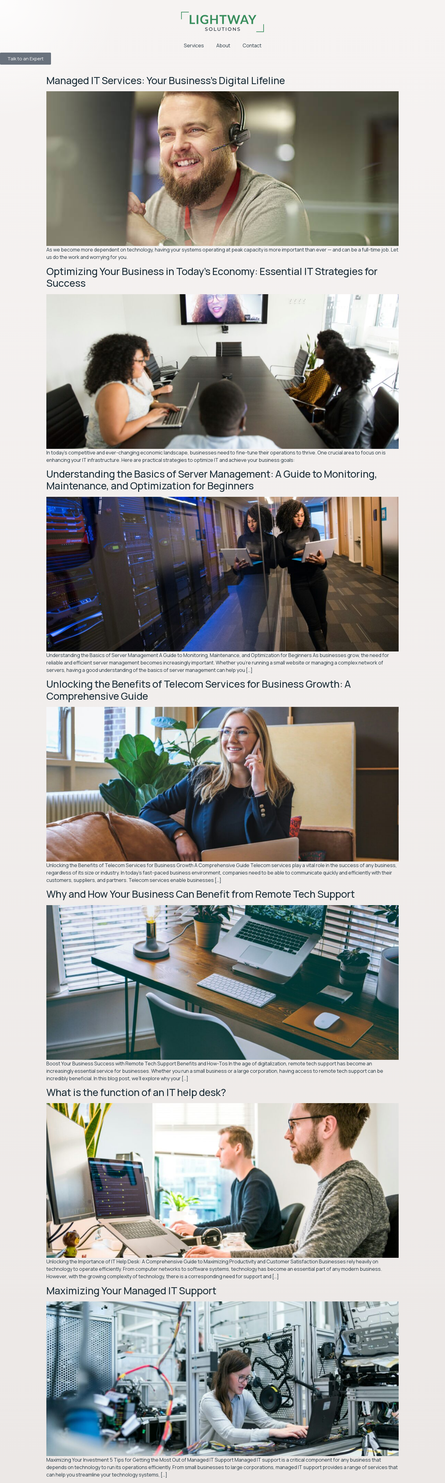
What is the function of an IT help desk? (136, 1092)
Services (194, 45)
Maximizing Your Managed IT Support (131, 1290)
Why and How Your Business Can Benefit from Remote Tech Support (200, 894)
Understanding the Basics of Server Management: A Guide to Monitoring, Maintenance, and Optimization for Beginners (211, 479)
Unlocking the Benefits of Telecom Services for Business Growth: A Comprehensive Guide (198, 690)
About (223, 45)
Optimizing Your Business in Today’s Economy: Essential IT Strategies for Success (212, 277)
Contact (252, 45)
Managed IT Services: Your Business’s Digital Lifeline (165, 80)
